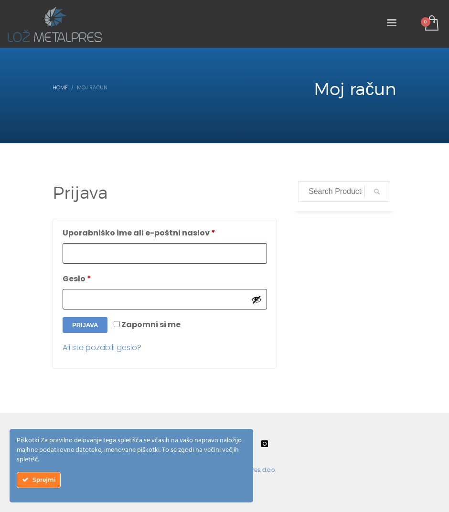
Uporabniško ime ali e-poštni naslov (161, 231)
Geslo (99, 277)
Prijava (85, 325)
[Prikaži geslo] (256, 299)
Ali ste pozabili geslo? (102, 347)
